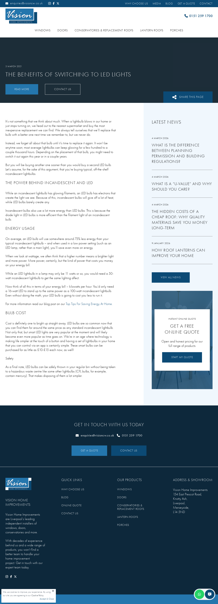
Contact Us (62, 89)
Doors (62, 30)
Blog (169, 3)
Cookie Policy (37, 595)
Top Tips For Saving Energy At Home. (89, 304)
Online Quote (71, 505)
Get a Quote (186, 3)
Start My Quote (182, 357)
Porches (176, 30)
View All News (171, 277)
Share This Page (188, 97)
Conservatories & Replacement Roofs (104, 30)
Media (157, 3)
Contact (206, 3)
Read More (21, 89)
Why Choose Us (136, 3)
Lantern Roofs (151, 30)
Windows (43, 30)
